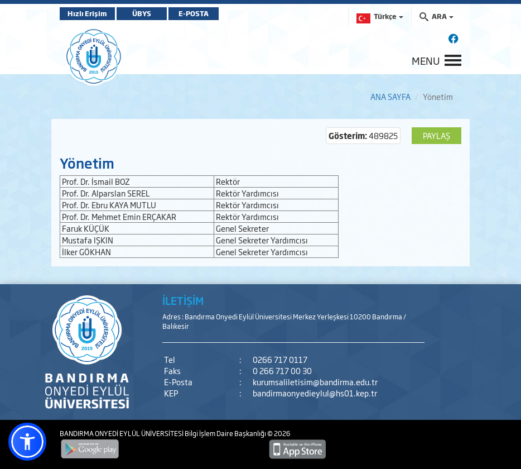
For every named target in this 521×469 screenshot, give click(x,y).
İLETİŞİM (183, 300)
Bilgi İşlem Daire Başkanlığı (226, 433)
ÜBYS (141, 13)
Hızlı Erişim (87, 13)
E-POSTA (194, 13)
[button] (27, 441)
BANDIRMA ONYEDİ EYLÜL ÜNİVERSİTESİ (122, 433)
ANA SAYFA (390, 96)
